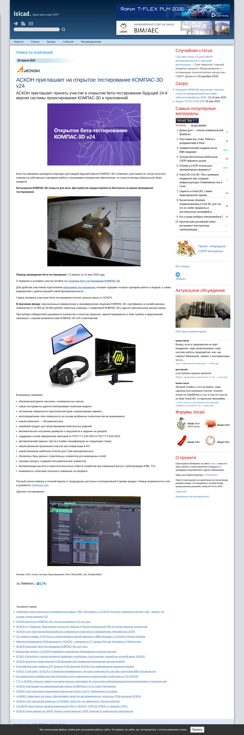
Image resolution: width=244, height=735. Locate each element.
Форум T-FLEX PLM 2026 (190, 101)
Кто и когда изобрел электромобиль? (201, 216)
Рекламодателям (91, 41)
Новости (18, 41)
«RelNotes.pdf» (40, 485)
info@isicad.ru (211, 475)
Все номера (182, 266)
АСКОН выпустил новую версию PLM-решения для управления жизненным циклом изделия (70, 661)
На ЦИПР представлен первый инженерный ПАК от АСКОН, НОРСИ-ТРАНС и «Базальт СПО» (72, 706)
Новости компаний (34, 52)
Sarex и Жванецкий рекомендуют (191, 363)
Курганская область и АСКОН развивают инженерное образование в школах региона (66, 651)
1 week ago (214, 363)
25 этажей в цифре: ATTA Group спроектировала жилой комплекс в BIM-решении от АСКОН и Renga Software (80, 636)
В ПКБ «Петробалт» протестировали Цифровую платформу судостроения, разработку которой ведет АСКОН (80, 656)
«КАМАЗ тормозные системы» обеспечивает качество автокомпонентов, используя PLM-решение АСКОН (78, 696)
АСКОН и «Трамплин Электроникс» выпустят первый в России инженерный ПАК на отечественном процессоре (82, 626)
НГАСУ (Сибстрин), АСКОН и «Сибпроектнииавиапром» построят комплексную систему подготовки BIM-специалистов (86, 671)
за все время (198, 125)
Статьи (35, 41)
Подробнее (181, 491)
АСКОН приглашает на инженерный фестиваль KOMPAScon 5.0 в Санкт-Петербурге (66, 686)
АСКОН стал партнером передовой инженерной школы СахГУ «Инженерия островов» (67, 691)
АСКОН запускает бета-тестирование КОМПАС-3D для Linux (52, 646)
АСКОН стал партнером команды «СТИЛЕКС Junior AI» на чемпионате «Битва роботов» (68, 701)
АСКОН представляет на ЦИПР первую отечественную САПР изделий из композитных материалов (74, 711)
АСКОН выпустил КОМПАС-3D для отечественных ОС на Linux (53, 621)
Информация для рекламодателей (192, 496)
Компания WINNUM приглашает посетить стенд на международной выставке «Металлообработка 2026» (200, 93)
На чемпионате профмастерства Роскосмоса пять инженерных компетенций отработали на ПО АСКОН (77, 676)
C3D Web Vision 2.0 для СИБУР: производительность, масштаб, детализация (194, 60)
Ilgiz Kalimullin (182, 370)
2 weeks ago (208, 405)
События (68, 41)
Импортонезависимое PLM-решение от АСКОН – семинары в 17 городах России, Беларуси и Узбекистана (78, 641)
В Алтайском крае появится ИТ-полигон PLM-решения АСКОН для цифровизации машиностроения (75, 666)
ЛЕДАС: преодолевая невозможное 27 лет (196, 377)
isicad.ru (213, 463)
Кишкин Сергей (182, 341)
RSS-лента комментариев (191, 331)
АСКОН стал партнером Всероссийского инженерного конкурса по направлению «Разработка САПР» (75, 631)
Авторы (51, 41)
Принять (197, 729)
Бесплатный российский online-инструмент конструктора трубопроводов (197, 225)
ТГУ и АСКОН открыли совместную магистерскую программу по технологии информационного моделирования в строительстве (91, 681)
